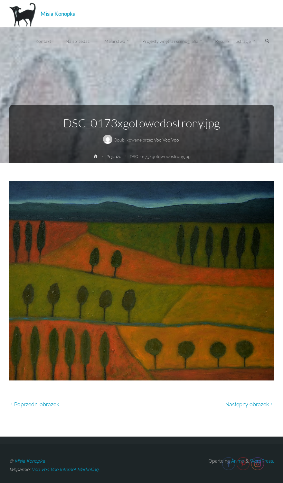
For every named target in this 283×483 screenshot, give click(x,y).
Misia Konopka (58, 13)
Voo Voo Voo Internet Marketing (65, 469)
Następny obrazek (249, 404)
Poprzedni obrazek (34, 404)
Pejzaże (114, 156)
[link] (267, 41)
